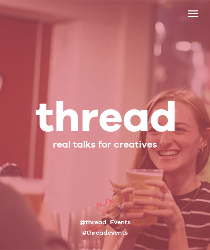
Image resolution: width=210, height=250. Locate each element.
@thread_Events (105, 222)
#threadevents (105, 232)
